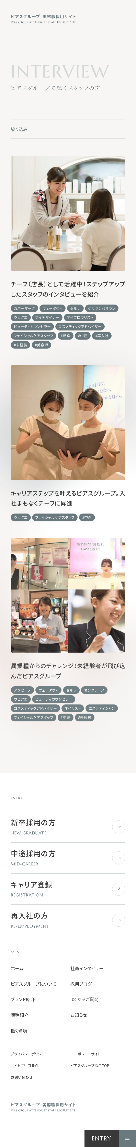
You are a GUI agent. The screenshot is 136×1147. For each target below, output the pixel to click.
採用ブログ (81, 983)
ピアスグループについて (34, 983)
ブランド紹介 (23, 999)
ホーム (17, 968)
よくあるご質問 (84, 999)
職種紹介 (20, 1014)
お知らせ (78, 1014)
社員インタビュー (87, 968)
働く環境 (19, 1030)
